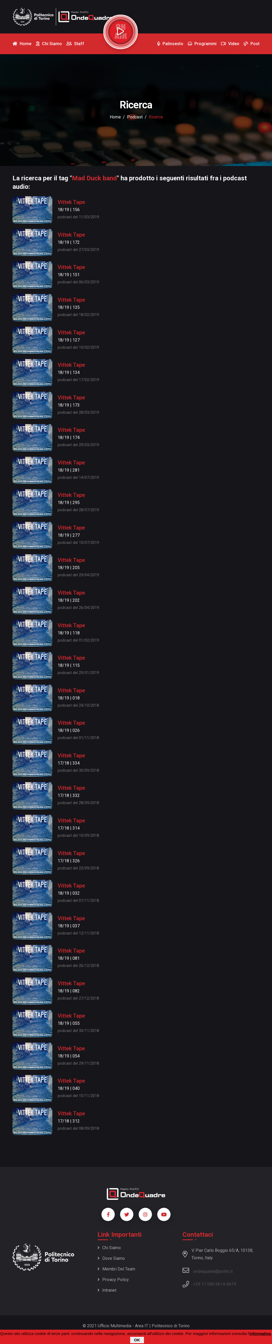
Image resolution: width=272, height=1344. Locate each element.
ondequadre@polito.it (207, 1270)
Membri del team (116, 1269)
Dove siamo (111, 1258)
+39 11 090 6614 (209, 1284)
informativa (260, 1333)
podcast (135, 117)
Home (115, 117)
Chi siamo (109, 1247)
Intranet (106, 1290)
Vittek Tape (71, 202)
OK (137, 1340)
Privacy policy (113, 1279)
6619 (231, 1284)
